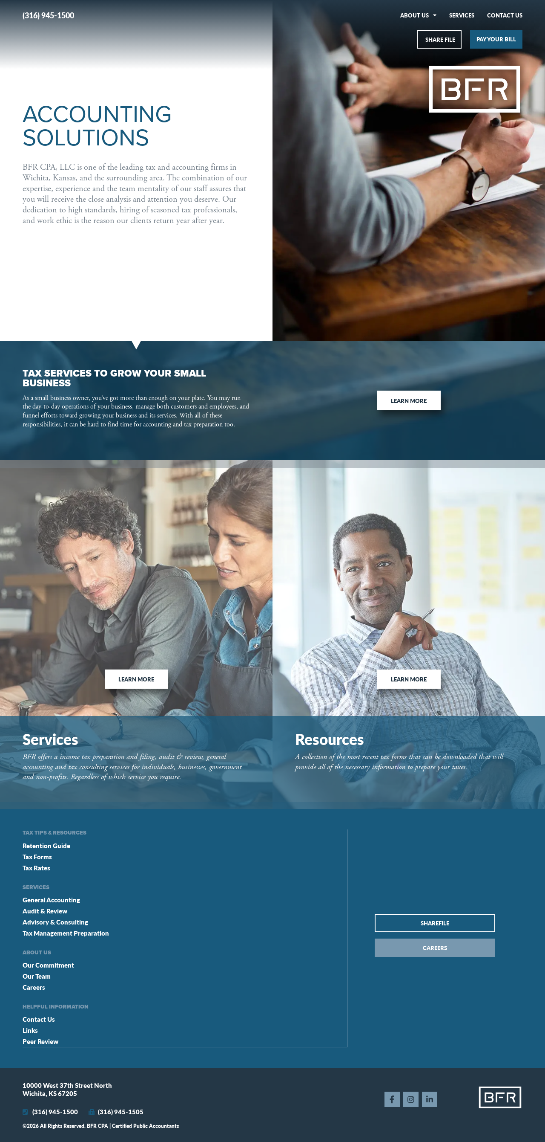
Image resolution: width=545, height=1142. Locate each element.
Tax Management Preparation (66, 932)
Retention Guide (46, 845)
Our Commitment (48, 964)
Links (30, 1030)
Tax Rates (36, 867)
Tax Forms (37, 856)
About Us (418, 15)
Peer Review (40, 1041)
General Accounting (51, 899)
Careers (34, 987)
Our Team (37, 975)
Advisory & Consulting (55, 921)
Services (461, 15)
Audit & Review (45, 910)
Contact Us (504, 15)
